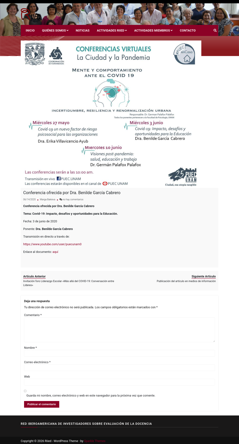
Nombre (30, 346)
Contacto (188, 30)
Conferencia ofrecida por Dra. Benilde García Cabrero (71, 191)
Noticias (82, 30)
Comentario (33, 314)
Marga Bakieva (47, 198)
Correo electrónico (37, 361)
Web (27, 375)
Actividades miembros (152, 30)
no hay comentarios (73, 198)
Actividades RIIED (110, 30)
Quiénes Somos (54, 30)
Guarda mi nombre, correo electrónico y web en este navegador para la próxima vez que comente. (90, 394)
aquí (55, 251)
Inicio (30, 30)
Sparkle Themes (95, 440)
